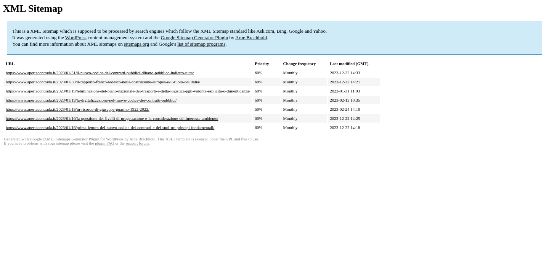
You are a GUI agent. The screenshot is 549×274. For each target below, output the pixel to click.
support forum (137, 143)
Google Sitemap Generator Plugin (194, 37)
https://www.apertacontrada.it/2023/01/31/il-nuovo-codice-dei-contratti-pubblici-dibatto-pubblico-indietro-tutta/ (100, 72)
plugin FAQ (104, 143)
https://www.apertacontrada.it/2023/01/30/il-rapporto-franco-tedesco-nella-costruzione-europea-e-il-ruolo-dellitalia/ (103, 82)
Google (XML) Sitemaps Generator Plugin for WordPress (77, 139)
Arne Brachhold (251, 37)
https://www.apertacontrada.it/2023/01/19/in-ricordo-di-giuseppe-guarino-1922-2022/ (77, 109)
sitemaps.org (136, 44)
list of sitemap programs (201, 44)
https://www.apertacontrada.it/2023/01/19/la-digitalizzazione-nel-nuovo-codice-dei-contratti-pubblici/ (91, 100)
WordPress (76, 37)
